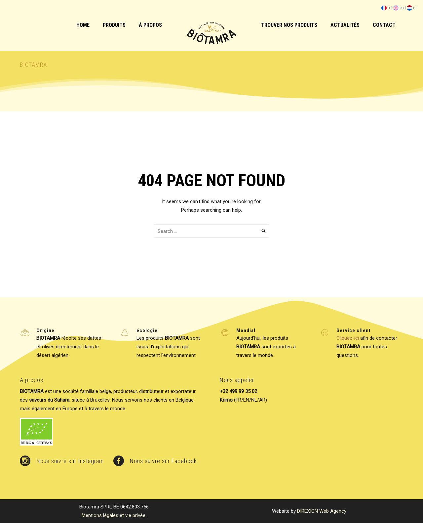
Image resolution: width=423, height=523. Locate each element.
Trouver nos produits (289, 25)
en (398, 8)
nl (411, 8)
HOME (83, 25)
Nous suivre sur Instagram (70, 461)
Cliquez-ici (347, 338)
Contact (384, 25)
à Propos (150, 25)
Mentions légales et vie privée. (114, 515)
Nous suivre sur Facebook (163, 461)
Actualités (345, 25)
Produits (114, 25)
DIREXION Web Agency (321, 511)
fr (385, 8)
